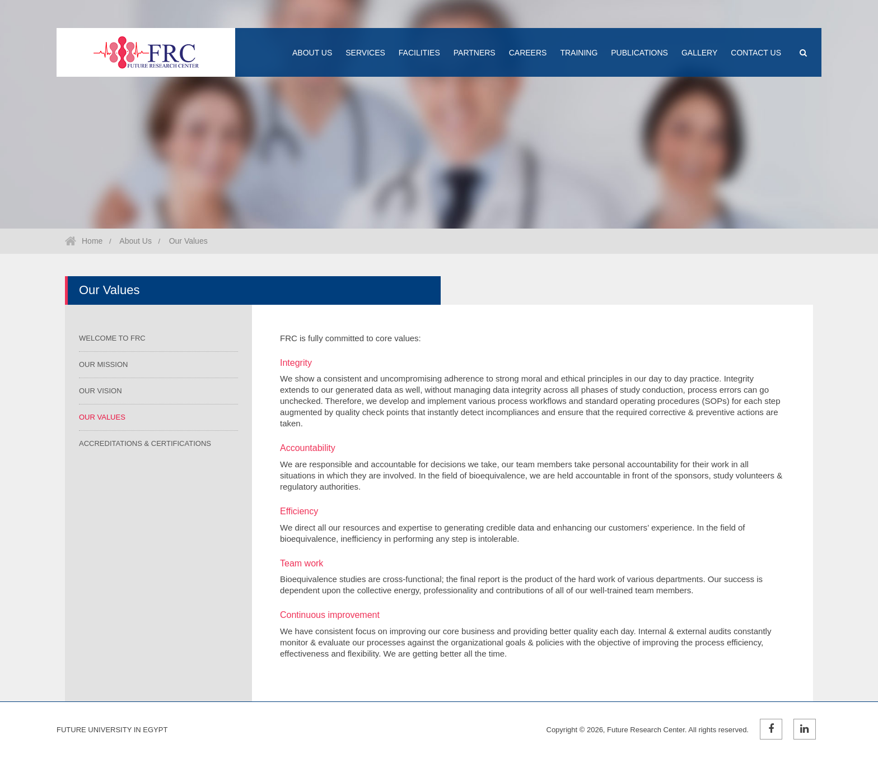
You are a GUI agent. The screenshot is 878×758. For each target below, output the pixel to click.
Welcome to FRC (112, 338)
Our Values (187, 240)
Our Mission (103, 364)
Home (92, 240)
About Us (135, 240)
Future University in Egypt (112, 730)
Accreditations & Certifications (145, 443)
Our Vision (100, 391)
